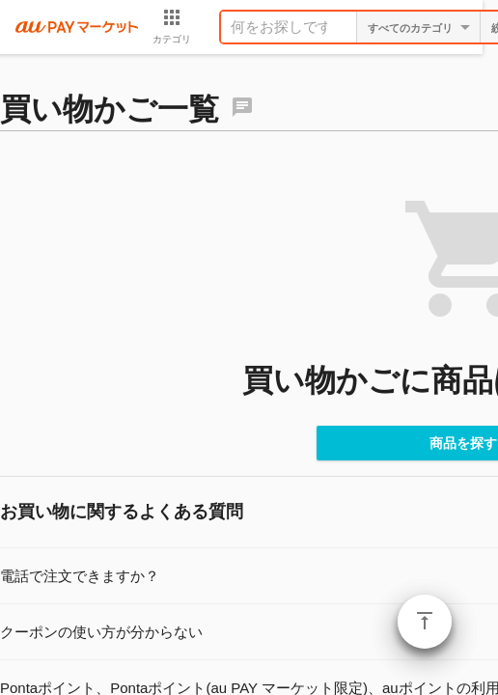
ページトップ (425, 622)
